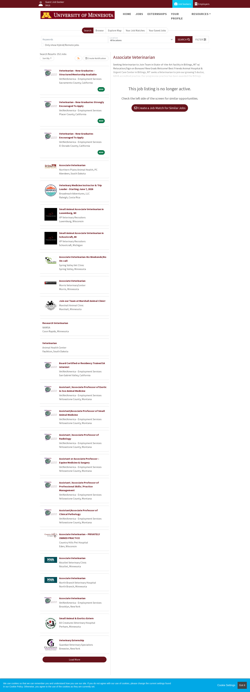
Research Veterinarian (55, 323)
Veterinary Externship (71, 640)
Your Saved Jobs (157, 30)
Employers (202, 4)
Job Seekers (182, 4)
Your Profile (177, 16)
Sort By (46, 58)
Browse (100, 30)
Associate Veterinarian (72, 165)
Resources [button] (200, 14)
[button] (201, 39)
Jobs (139, 14)
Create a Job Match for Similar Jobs (159, 108)
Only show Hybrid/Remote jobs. (62, 45)
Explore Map (114, 30)
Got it (242, 685)
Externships (157, 14)
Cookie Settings (226, 685)
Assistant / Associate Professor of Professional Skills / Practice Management (79, 486)
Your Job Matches (135, 30)
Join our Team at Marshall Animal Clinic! (82, 300)
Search (87, 30)
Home (127, 14)
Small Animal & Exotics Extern (76, 618)
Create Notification (95, 58)
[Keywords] (74, 39)
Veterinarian (49, 343)
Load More (74, 659)
